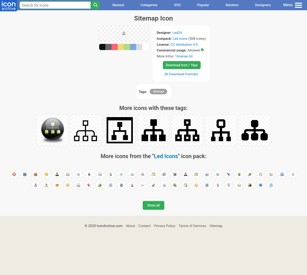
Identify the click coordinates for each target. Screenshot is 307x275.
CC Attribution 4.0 (184, 44)
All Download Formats (181, 74)
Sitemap (216, 226)
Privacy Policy (164, 226)
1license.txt (184, 56)
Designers (263, 5)
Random (232, 5)
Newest (118, 5)
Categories (149, 5)
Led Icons (180, 39)
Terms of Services (192, 226)
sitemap (158, 91)
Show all (153, 205)
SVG (177, 5)
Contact (145, 226)
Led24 (177, 33)
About (130, 226)
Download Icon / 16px (182, 65)
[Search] (95, 5)
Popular (203, 5)
